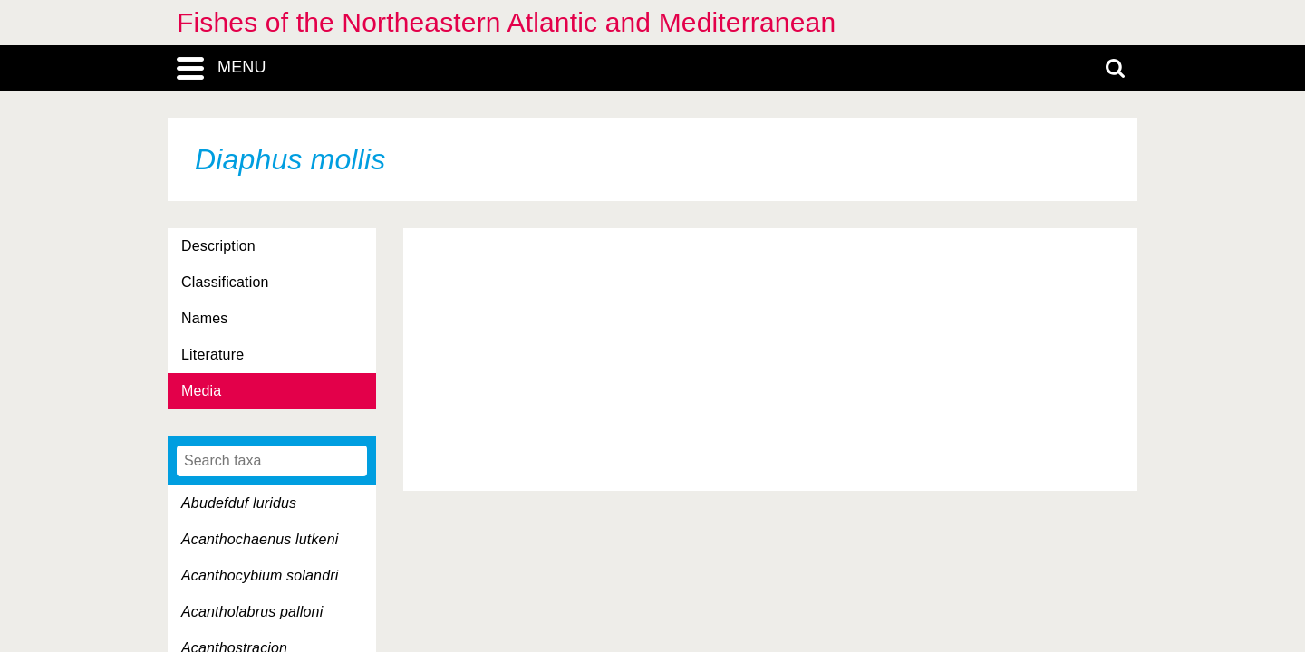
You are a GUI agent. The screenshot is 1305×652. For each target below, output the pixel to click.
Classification (225, 282)
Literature (212, 354)
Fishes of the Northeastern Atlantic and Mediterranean (506, 22)
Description (218, 246)
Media (201, 390)
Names (204, 318)
